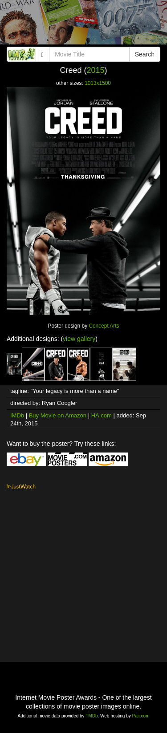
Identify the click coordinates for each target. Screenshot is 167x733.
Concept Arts (104, 326)
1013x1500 (98, 83)
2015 (95, 70)
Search (145, 54)
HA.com (101, 415)
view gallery (79, 338)
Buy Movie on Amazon (57, 415)
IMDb (17, 415)
